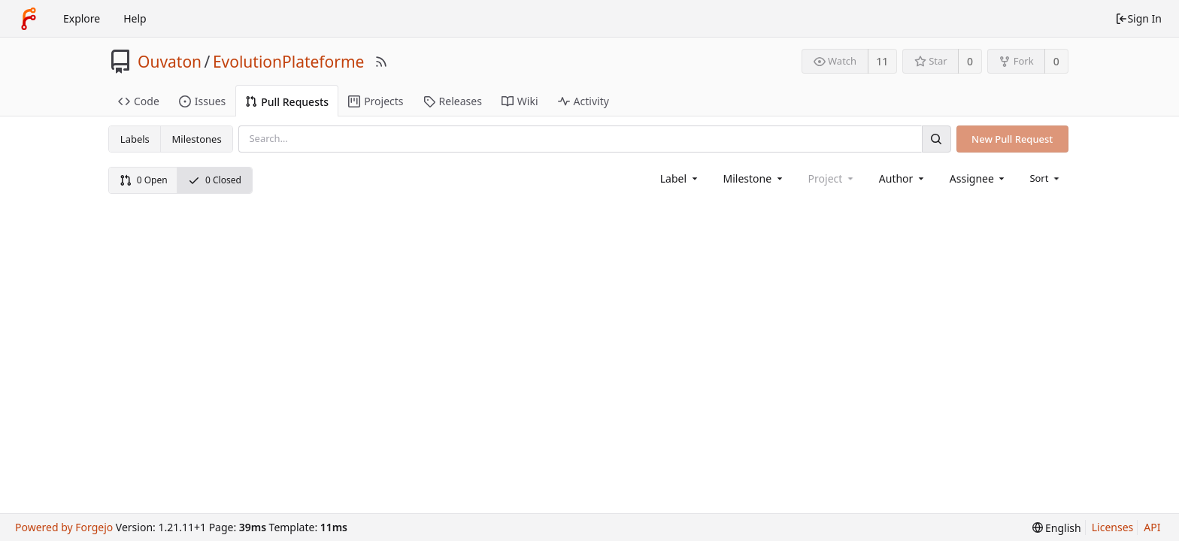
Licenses (1113, 527)
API (1152, 527)
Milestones (197, 139)
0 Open (144, 180)
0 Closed (214, 180)
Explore (81, 18)
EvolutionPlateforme (289, 61)
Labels (135, 139)
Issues (202, 101)
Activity (583, 101)
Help (135, 18)
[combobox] (680, 178)
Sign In (1138, 18)
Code (138, 101)
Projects (375, 101)
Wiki (520, 101)
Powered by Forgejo (64, 527)
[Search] (936, 138)
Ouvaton (170, 61)
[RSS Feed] (381, 61)
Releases (452, 101)
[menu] (1045, 178)
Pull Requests (287, 102)
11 (882, 61)
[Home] (29, 18)
